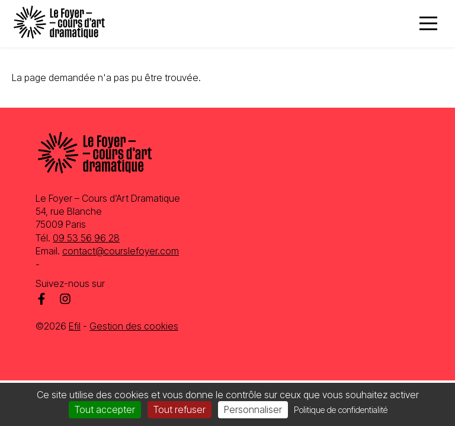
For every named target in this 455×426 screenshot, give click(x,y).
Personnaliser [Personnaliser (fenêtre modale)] (253, 409)
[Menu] (428, 24)
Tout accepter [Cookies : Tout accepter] (105, 409)
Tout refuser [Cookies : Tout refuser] (179, 409)
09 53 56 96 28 (86, 238)
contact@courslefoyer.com (120, 251)
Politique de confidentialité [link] (340, 410)
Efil (75, 326)
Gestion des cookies (133, 326)
